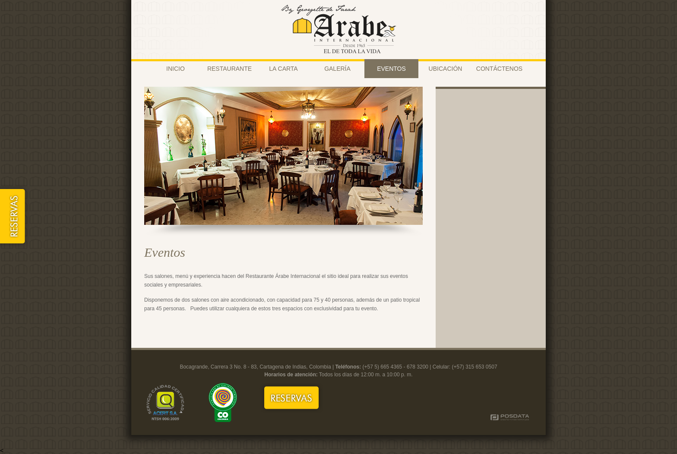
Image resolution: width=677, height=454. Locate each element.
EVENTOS (391, 68)
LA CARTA (283, 68)
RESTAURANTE (229, 68)
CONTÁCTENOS (499, 68)
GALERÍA (337, 68)
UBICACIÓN (445, 68)
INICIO (175, 68)
